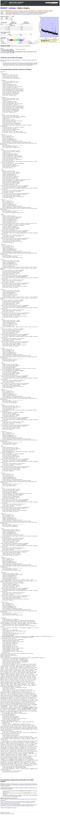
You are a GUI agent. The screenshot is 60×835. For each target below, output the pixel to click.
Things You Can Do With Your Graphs (11, 57)
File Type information (21, 49)
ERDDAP (3, 8)
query (35, 799)
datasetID (27, 799)
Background (29, 14)
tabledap (12, 8)
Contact (12, 813)
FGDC (16, 14)
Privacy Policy (7, 813)
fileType (31, 799)
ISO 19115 (20, 14)
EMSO (57, 3)
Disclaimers (2, 813)
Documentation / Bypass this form (7, 52)
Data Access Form (39, 14)
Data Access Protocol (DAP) (30, 784)
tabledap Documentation (12, 807)
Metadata (24, 14)
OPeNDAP (22, 784)
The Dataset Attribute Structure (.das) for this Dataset (15, 69)
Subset (34, 14)
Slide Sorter (15, 64)
